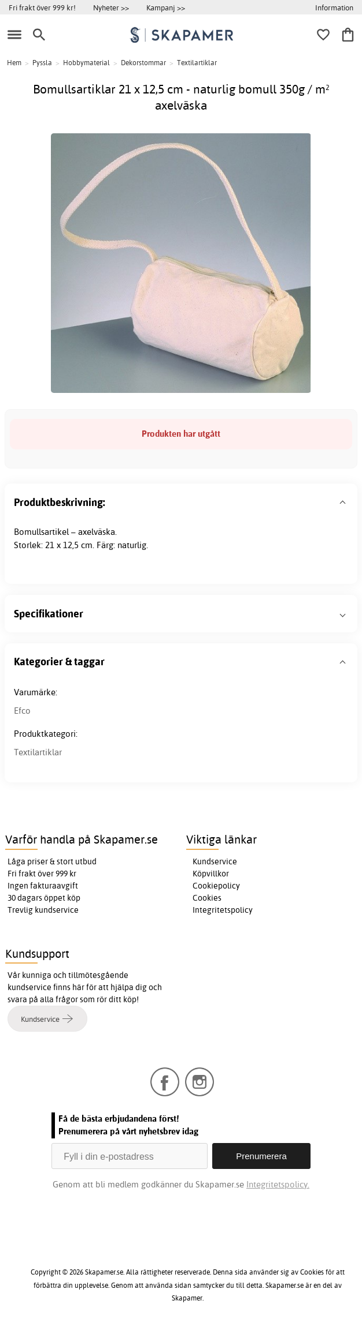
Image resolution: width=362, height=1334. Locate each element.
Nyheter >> (111, 7)
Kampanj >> (165, 7)
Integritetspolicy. (277, 1184)
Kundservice (215, 861)
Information (334, 7)
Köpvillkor (211, 873)
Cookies (207, 898)
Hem (14, 62)
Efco (22, 710)
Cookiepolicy (216, 885)
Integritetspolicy (223, 910)
